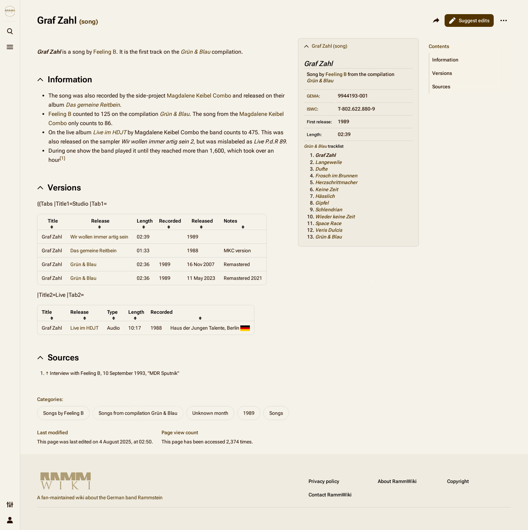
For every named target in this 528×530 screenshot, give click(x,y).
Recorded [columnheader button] (170, 221)
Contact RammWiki (330, 494)
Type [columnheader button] (112, 312)
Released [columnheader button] (202, 221)
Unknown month (210, 413)
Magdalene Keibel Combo (199, 95)
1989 (248, 413)
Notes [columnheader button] (230, 221)
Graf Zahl (325, 155)
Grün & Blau (320, 80)
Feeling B (336, 74)
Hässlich (325, 196)
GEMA (313, 96)
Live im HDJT (109, 132)
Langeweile (328, 162)
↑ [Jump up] (47, 373)
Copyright (458, 481)
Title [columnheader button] (53, 221)
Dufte (321, 169)
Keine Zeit (326, 189)
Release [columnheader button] (100, 221)
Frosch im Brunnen (336, 175)
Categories (49, 399)
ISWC (312, 109)
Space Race (328, 223)
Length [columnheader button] (145, 221)
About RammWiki (397, 481)
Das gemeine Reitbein (93, 104)
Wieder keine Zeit (335, 216)
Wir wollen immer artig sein (99, 237)
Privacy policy (324, 481)
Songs (276, 413)
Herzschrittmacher (336, 182)
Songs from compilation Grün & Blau (138, 413)
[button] (470, 59)
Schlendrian (328, 209)
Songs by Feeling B (63, 413)
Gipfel (322, 203)
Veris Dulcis (328, 230)
